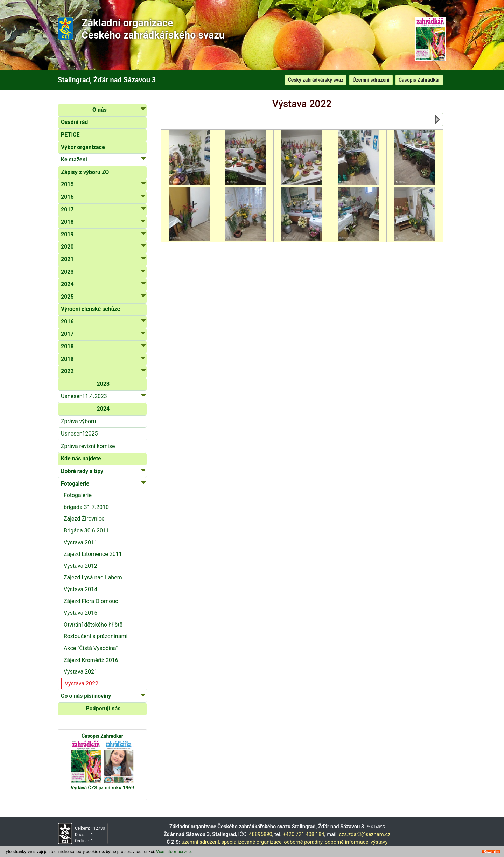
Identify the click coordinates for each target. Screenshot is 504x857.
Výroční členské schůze (90, 309)
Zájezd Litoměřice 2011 (93, 554)
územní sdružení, (201, 842)
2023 (103, 384)
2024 (103, 408)
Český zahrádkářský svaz (316, 80)
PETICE (70, 134)
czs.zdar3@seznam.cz (364, 834)
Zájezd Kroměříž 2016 (91, 660)
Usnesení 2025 (79, 433)
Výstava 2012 (80, 566)
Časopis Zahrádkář (419, 80)
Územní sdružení (370, 80)
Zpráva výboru (78, 421)
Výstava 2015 (80, 612)
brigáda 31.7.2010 (86, 507)
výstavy (379, 842)
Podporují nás (103, 708)
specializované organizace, (251, 842)
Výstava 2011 (80, 542)
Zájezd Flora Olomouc (91, 601)
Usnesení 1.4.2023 (103, 395)
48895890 (260, 834)
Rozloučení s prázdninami (95, 636)
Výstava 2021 (80, 671)
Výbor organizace (83, 147)
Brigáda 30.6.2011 (86, 530)
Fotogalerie (78, 495)
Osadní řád (74, 122)
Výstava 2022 (81, 683)
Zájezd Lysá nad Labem (93, 577)
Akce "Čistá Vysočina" (91, 648)
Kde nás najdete (81, 458)
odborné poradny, (303, 842)
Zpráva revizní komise (88, 446)
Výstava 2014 (80, 589)
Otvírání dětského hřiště (93, 624)
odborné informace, (347, 842)
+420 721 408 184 (303, 834)
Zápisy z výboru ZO (85, 172)
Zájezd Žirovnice (84, 518)
